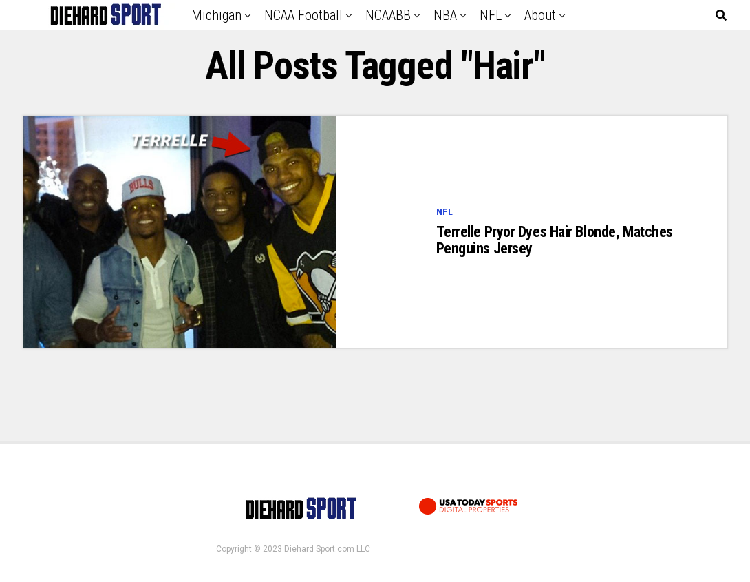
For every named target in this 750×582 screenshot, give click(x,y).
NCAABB (388, 15)
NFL (491, 15)
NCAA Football (303, 15)
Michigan (216, 15)
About (540, 15)
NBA (445, 15)
